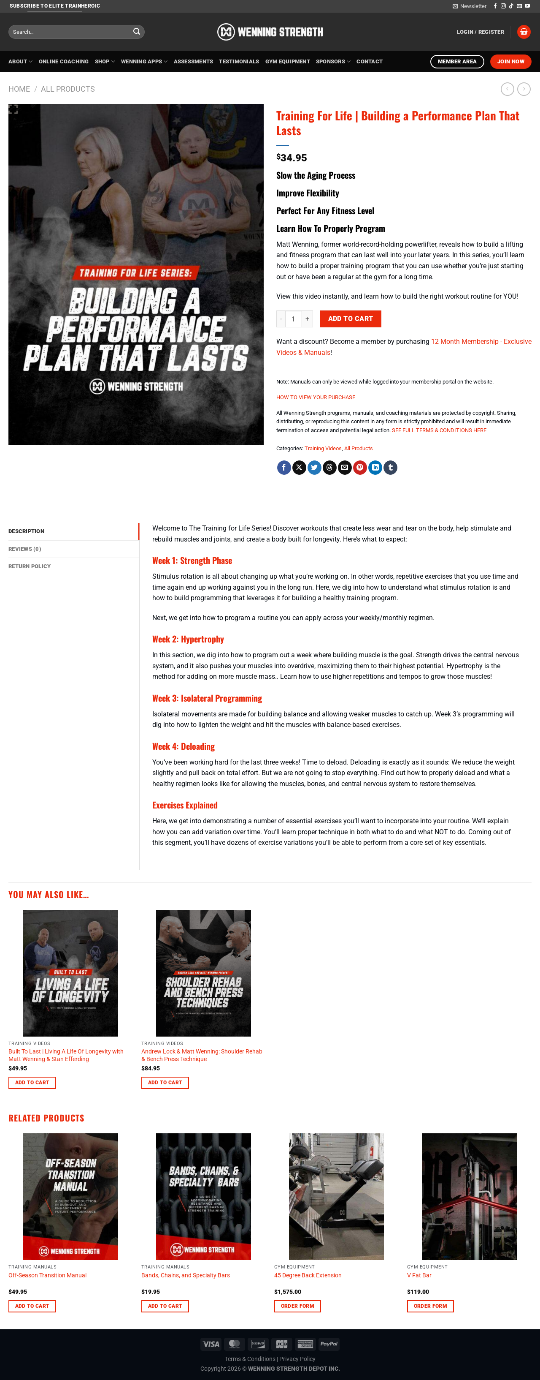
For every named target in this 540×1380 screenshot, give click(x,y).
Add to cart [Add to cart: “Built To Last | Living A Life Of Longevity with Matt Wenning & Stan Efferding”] (32, 1083)
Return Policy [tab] (29, 566)
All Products (68, 88)
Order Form (297, 1306)
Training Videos (323, 448)
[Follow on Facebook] (495, 6)
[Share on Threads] (330, 467)
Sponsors (333, 61)
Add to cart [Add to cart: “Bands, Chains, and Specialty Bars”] (165, 1306)
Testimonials (239, 61)
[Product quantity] (293, 318)
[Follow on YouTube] (527, 6)
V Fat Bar (419, 1275)
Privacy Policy (297, 1359)
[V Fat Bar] (469, 1196)
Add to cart (350, 319)
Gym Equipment (287, 61)
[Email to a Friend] (345, 467)
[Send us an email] (519, 6)
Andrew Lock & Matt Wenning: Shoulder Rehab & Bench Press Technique (201, 1055)
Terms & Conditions (250, 1359)
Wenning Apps (144, 61)
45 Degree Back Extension (308, 1275)
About (20, 61)
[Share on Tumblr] (390, 467)
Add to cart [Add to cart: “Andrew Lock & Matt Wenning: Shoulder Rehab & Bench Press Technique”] (165, 1083)
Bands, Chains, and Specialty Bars (185, 1275)
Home (19, 88)
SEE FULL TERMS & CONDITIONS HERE (439, 430)
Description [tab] (26, 531)
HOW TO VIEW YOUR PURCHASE (315, 397)
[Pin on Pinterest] (360, 467)
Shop (105, 61)
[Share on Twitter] (314, 467)
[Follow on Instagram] (503, 6)
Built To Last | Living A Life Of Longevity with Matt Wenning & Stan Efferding (66, 1055)
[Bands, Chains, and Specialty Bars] (203, 1196)
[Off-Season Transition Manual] (70, 1196)
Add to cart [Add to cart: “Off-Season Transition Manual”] (32, 1306)
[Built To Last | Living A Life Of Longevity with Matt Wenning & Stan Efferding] (70, 973)
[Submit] (137, 32)
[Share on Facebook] (284, 467)
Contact (369, 61)
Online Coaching (64, 61)
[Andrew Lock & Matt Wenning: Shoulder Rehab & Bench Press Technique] (203, 973)
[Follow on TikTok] (511, 6)
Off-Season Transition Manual (47, 1275)
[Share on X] (299, 467)
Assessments (193, 61)
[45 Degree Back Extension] (336, 1196)
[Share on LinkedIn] (375, 467)
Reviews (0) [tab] (24, 549)
